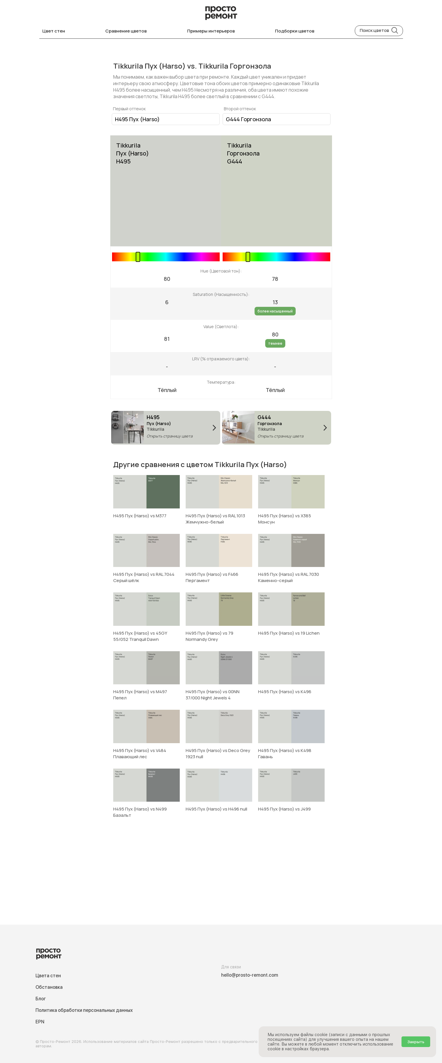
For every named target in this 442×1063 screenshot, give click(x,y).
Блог (40, 999)
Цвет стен (53, 31)
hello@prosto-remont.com (249, 975)
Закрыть (415, 1041)
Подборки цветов (294, 31)
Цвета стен (48, 975)
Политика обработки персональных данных (84, 1010)
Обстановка (49, 987)
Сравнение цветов (126, 31)
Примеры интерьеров (211, 31)
